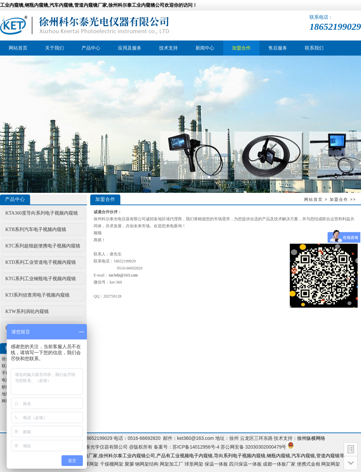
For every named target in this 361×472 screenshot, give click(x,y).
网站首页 (313, 199)
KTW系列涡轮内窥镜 (27, 311)
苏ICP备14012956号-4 (195, 447)
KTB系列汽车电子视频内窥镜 (35, 229)
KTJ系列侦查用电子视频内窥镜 (37, 295)
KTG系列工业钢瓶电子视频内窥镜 (40, 278)
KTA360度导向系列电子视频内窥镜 (41, 213)
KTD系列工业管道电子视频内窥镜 (40, 262)
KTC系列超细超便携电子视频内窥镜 (42, 245)
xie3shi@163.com (123, 275)
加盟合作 (339, 199)
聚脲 (129, 464)
